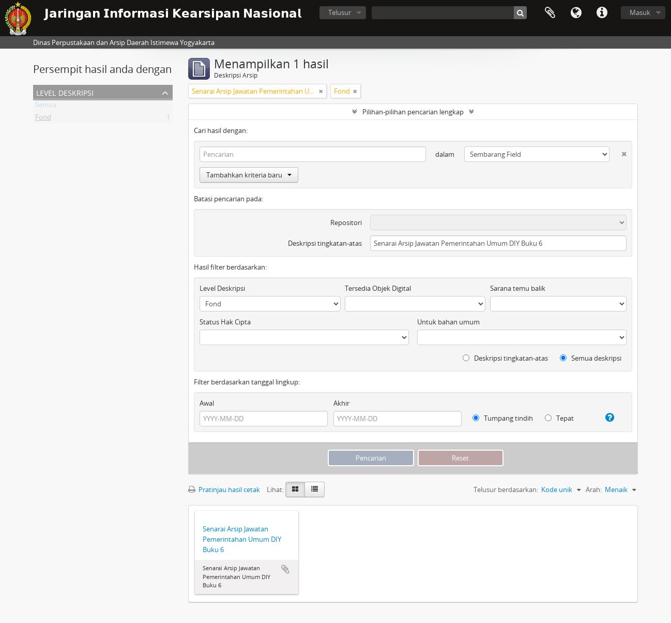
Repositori (346, 222)
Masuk (640, 12)
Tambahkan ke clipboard (285, 569)
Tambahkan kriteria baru (249, 175)
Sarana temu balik (517, 288)
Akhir (341, 403)
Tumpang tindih (502, 418)
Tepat (559, 418)
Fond (43, 119)
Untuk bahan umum (448, 322)
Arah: (594, 489)
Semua (45, 106)
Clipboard (550, 13)
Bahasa (576, 13)
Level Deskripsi (65, 92)
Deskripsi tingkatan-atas (325, 243)
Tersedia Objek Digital (378, 288)
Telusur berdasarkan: (506, 489)
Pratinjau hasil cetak (224, 489)
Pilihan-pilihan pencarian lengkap (413, 111)
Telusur (339, 12)
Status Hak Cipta (225, 322)
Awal (207, 403)
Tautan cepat (602, 13)
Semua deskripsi (590, 358)
